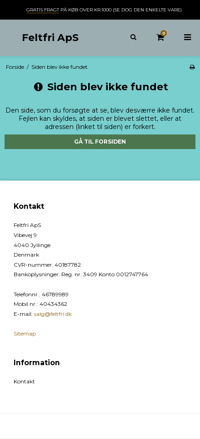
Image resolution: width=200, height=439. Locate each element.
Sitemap (25, 333)
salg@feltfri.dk (53, 313)
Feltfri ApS (50, 37)
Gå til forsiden (100, 141)
